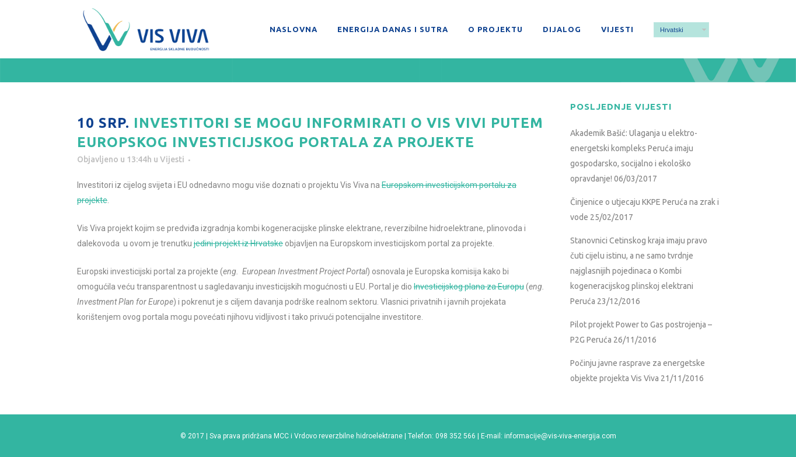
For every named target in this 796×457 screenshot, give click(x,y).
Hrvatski (671, 29)
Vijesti (172, 159)
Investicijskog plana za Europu (469, 286)
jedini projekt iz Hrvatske (238, 243)
